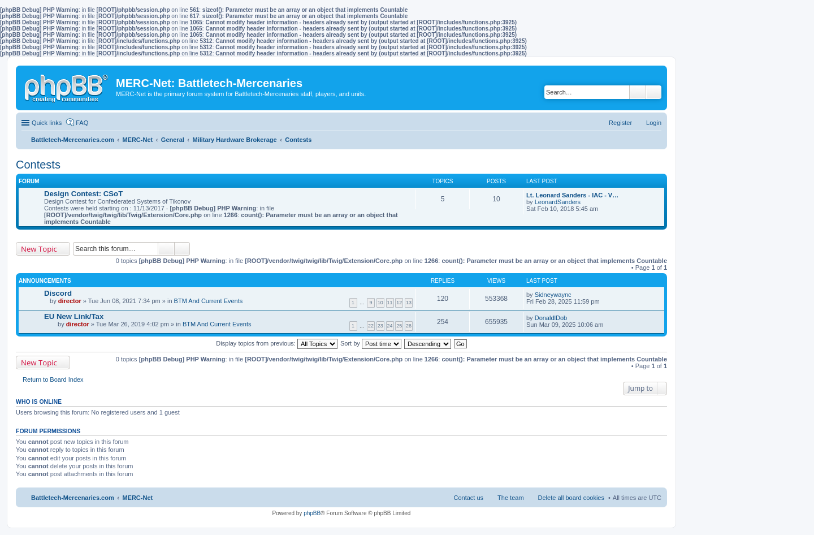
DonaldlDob (551, 317)
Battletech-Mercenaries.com (72, 497)
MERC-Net (137, 497)
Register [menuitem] (620, 122)
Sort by (370, 343)
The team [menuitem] (510, 497)
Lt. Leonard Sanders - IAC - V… (572, 195)
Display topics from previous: (276, 343)
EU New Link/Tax (73, 316)
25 (399, 326)
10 (380, 302)
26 (409, 326)
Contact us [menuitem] (468, 497)
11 (390, 302)
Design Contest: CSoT (83, 193)
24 (390, 326)
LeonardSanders (558, 202)
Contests (38, 164)
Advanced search (653, 92)
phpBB (312, 513)
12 (399, 302)
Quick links (47, 122)
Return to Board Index (53, 379)
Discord (58, 293)
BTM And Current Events (208, 300)
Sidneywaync (553, 294)
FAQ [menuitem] (82, 122)
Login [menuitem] (653, 122)
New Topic (39, 249)
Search (637, 92)
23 (380, 326)
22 (371, 326)
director (69, 300)
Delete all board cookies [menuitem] (571, 497)
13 (409, 302)
